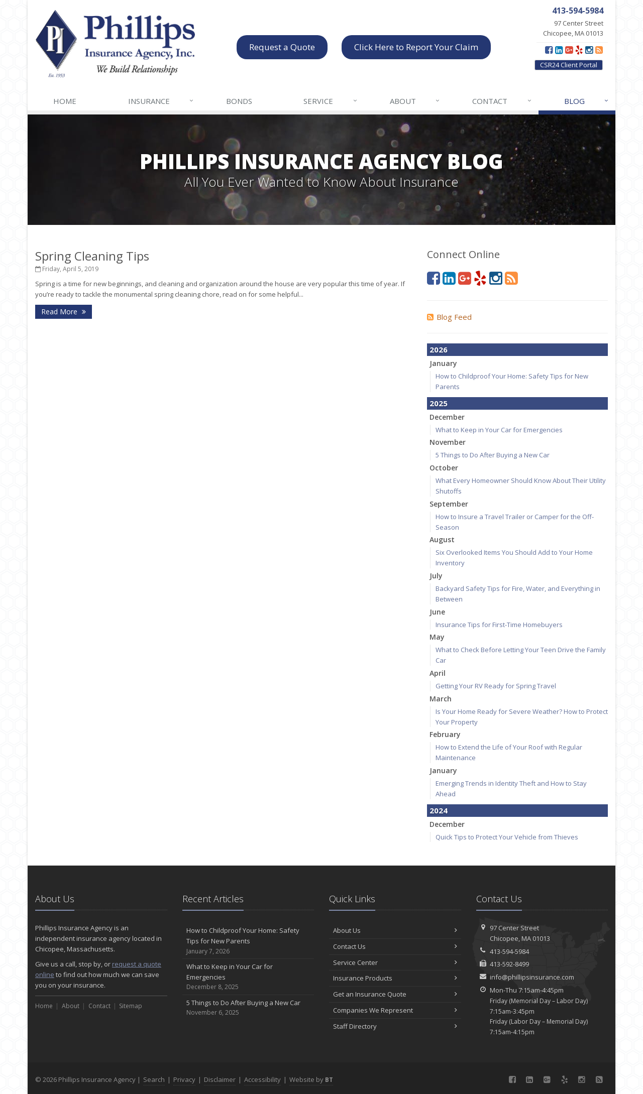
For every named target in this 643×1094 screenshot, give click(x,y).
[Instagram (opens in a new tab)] (589, 50)
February (445, 734)
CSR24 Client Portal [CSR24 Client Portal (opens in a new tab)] (568, 64)
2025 (439, 403)
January (443, 363)
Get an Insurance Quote (395, 994)
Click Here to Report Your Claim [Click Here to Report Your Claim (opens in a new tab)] (416, 47)
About (415, 100)
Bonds (239, 101)
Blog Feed (449, 317)
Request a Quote (282, 47)
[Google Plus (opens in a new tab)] (569, 50)
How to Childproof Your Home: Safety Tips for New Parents (248, 941)
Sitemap (130, 1006)
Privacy (184, 1079)
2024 (439, 810)
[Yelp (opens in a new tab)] (579, 50)
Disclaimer (220, 1079)
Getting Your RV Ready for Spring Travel (496, 685)
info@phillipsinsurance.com (532, 977)
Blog (586, 100)
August (442, 539)
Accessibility (262, 1079)
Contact (502, 100)
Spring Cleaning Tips (92, 256)
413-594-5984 (509, 951)
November (448, 442)
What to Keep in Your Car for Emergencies (499, 429)
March (441, 698)
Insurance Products (395, 978)
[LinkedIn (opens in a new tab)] (559, 50)
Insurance (161, 100)
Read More (63, 311)
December (447, 417)
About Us (395, 930)
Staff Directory (395, 1026)
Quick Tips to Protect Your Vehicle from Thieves (507, 836)
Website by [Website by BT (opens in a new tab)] (311, 1079)
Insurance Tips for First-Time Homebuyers (499, 624)
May (437, 637)
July (436, 575)
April (438, 673)
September (449, 504)
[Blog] (599, 50)
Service (330, 100)
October (444, 467)
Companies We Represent (395, 1010)
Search (154, 1079)
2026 (439, 349)
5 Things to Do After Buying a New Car (493, 454)
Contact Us (395, 946)
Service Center (395, 962)
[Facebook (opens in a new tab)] (549, 50)
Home (64, 101)
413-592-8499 (509, 963)
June (437, 612)
